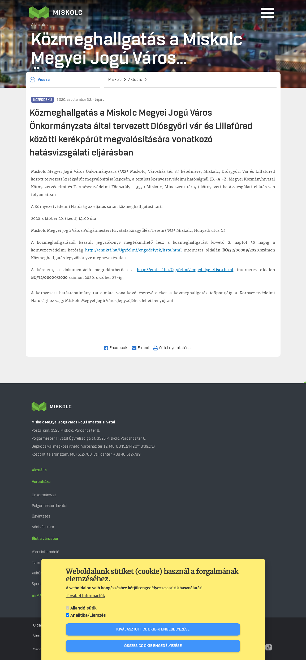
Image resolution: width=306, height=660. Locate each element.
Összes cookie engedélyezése (153, 646)
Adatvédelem (43, 527)
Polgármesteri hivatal (49, 506)
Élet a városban (45, 539)
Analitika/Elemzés (88, 615)
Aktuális (135, 80)
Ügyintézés (41, 516)
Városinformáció (45, 552)
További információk (85, 596)
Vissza (44, 80)
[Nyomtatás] (174, 347)
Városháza (41, 482)
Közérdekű (42, 100)
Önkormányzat (44, 495)
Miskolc (115, 80)
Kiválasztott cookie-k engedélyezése (153, 629)
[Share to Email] (142, 347)
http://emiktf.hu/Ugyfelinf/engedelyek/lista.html (133, 250)
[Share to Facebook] (117, 347)
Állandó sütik (83, 608)
